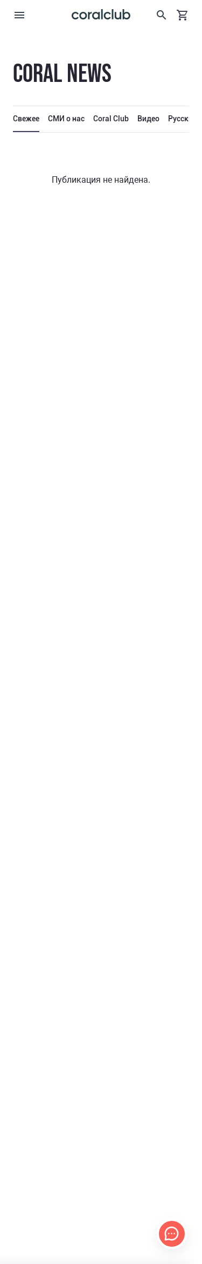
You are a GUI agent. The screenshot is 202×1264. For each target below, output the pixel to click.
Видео (148, 118)
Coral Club (111, 118)
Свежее (26, 118)
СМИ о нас (66, 118)
